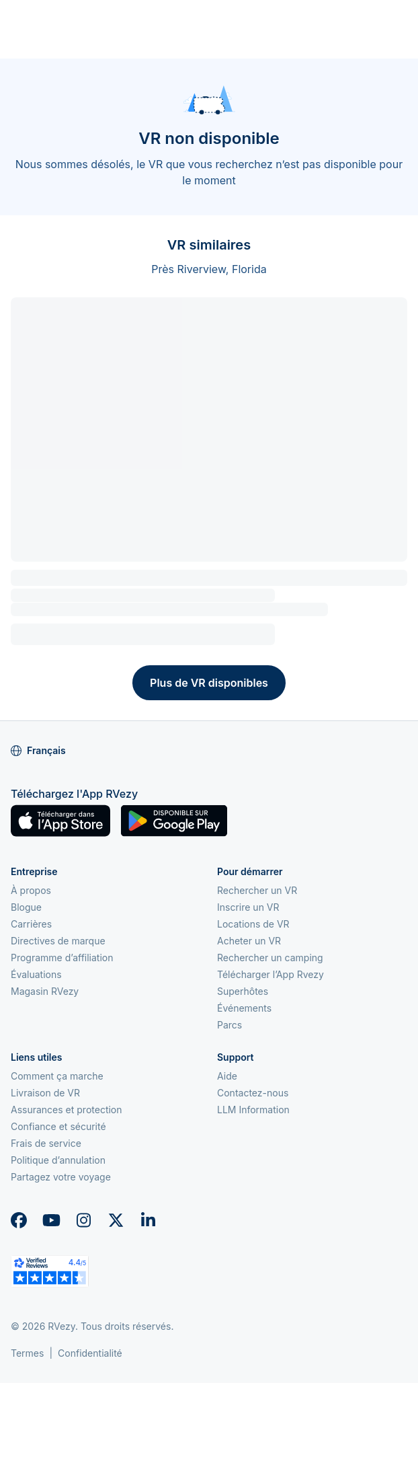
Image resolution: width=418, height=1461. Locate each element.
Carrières (31, 924)
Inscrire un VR (248, 907)
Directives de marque (58, 940)
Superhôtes (242, 991)
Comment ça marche (57, 1076)
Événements (244, 1008)
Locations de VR (253, 924)
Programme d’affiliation (62, 957)
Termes (27, 1353)
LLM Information (253, 1109)
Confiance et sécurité (58, 1126)
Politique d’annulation (58, 1160)
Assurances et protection (66, 1109)
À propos (31, 890)
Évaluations (36, 974)
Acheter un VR (249, 940)
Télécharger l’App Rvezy (270, 974)
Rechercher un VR (257, 890)
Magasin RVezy (45, 991)
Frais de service (46, 1143)
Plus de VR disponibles (209, 682)
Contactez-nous (252, 1092)
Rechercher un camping (270, 957)
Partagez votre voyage (61, 1177)
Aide (227, 1076)
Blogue (26, 907)
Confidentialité (90, 1353)
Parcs (229, 1025)
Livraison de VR (45, 1092)
